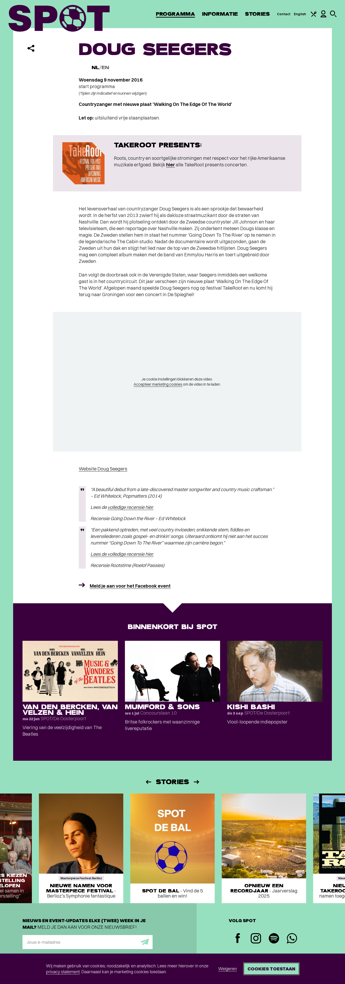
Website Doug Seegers (103, 469)
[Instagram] (256, 938)
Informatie (220, 14)
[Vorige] (148, 782)
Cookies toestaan (271, 969)
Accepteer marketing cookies (158, 384)
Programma (175, 14)
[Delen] (31, 48)
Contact (284, 14)
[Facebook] (238, 938)
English (300, 14)
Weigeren (227, 968)
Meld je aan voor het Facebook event (130, 586)
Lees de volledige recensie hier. (122, 554)
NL (95, 68)
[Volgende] (197, 782)
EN (105, 68)
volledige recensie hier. (131, 507)
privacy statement (63, 971)
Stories (257, 14)
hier (170, 165)
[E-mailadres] (87, 942)
